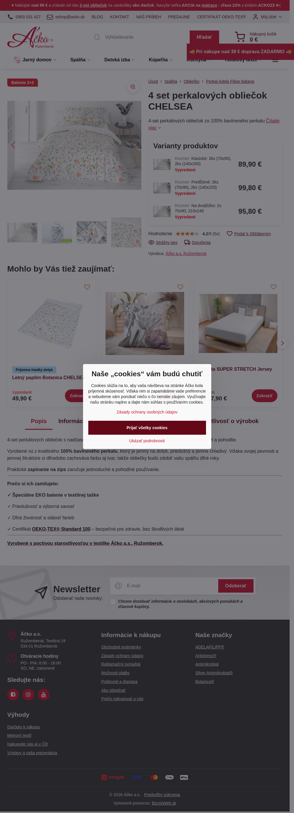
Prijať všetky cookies (147, 427)
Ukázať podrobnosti (147, 440)
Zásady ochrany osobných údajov (147, 412)
